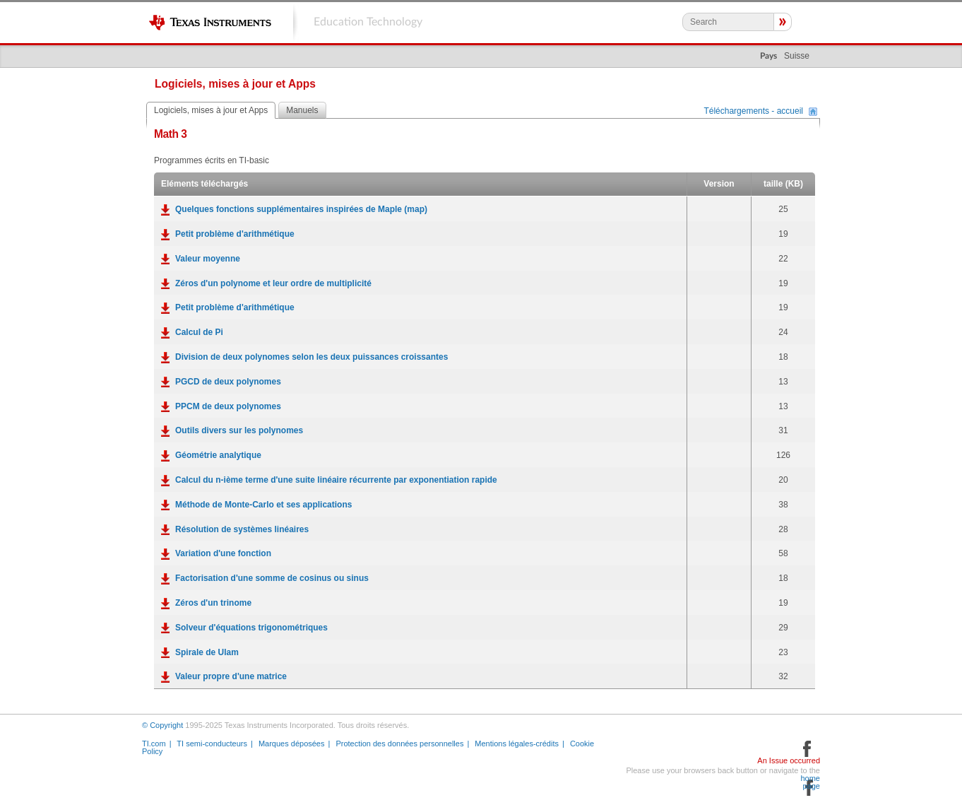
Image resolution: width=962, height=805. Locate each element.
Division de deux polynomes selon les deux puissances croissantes (311, 357)
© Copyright (162, 725)
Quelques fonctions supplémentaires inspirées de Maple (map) (301, 209)
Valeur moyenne (207, 259)
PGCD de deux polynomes (228, 382)
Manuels (302, 110)
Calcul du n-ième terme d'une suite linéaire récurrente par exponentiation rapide (336, 480)
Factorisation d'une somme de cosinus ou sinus (272, 578)
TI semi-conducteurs (212, 743)
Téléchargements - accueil (753, 111)
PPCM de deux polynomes (228, 406)
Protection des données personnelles (399, 743)
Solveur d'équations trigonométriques (251, 628)
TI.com (154, 743)
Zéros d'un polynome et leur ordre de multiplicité (273, 283)
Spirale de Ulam (207, 652)
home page (810, 782)
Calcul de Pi (199, 332)
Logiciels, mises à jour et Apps (211, 110)
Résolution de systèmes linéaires (242, 529)
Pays (768, 56)
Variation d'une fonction (223, 553)
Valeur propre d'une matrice (231, 676)
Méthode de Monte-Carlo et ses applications (263, 505)
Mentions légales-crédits (517, 743)
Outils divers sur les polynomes (239, 430)
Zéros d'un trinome (213, 603)
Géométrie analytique (218, 455)
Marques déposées (292, 743)
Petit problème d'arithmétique (235, 234)
